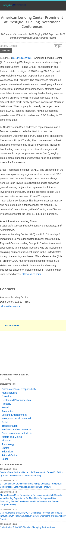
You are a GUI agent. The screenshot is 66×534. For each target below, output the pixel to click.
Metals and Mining (12, 436)
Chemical (7, 396)
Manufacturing (9, 392)
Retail (5, 422)
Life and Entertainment (14, 414)
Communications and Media (17, 433)
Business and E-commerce (16, 429)
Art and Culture (10, 455)
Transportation (10, 425)
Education (7, 451)
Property (6, 403)
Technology (8, 444)
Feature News (12, 325)
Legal (5, 459)
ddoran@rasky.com (10, 306)
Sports (5, 447)
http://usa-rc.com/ (31, 274)
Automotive (8, 411)
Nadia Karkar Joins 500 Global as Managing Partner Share (27, 527)
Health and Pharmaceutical (16, 400)
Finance (6, 50)
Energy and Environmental (16, 418)
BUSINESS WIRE (22, 58)
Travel (5, 407)
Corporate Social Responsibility (19, 389)
